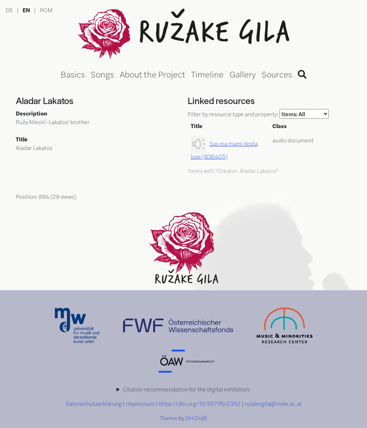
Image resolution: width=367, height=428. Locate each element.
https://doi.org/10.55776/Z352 (199, 403)
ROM (46, 10)
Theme (168, 418)
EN (26, 10)
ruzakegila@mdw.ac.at (273, 403)
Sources (277, 74)
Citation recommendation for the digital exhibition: (187, 389)
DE (9, 10)
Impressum (140, 403)
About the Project (152, 74)
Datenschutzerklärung (94, 403)
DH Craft (196, 418)
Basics (73, 74)
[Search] (302, 74)
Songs (102, 74)
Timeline (207, 74)
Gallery (242, 74)
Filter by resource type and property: (258, 114)
